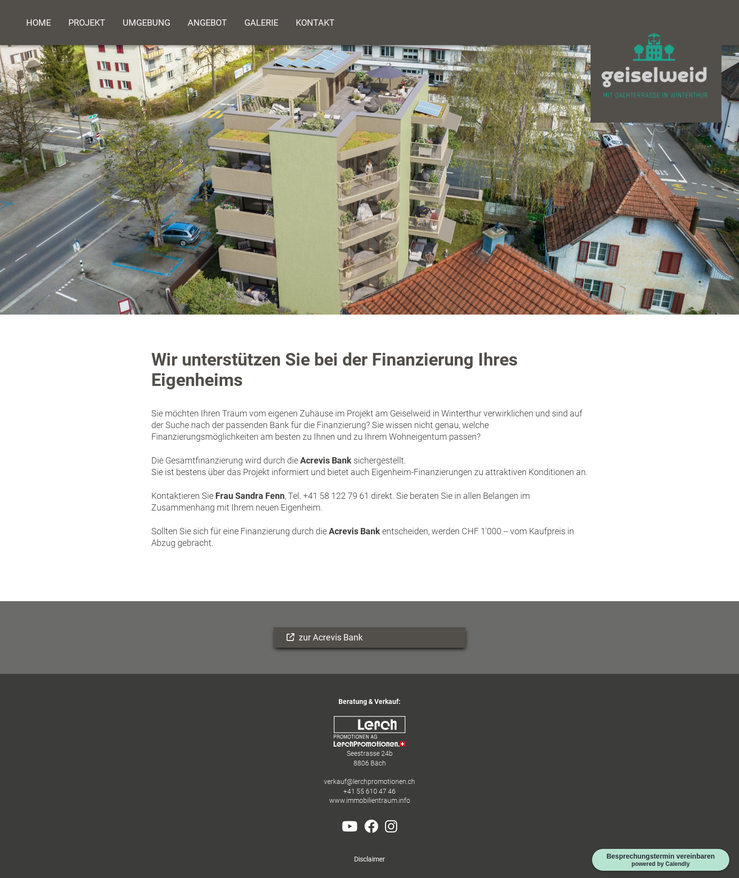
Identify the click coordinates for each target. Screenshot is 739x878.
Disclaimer (369, 859)
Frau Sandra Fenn (249, 496)
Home (38, 22)
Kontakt (315, 22)
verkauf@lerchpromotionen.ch (369, 782)
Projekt (86, 22)
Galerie (261, 22)
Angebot (207, 22)
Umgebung (146, 22)
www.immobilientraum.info (369, 801)
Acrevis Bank (326, 460)
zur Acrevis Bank (330, 637)
